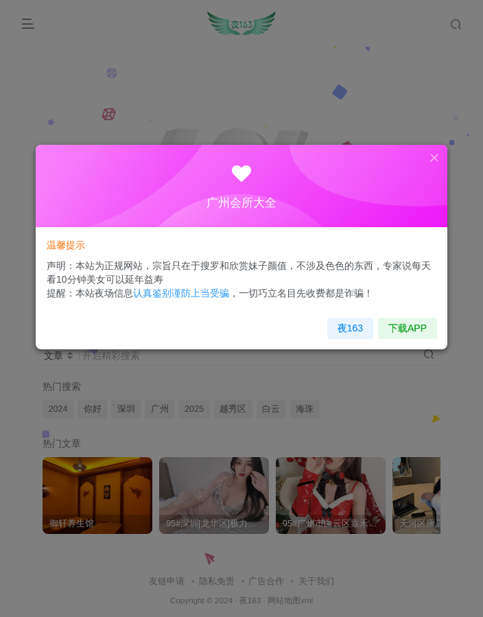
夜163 (341, 321)
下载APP (393, 321)
